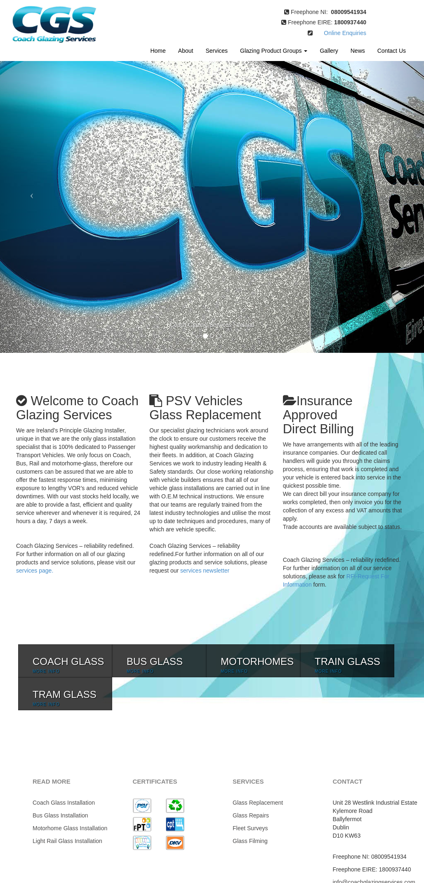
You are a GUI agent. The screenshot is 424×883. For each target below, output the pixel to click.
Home (157, 50)
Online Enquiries (339, 33)
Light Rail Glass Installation (67, 841)
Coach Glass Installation (64, 802)
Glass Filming (250, 841)
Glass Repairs (251, 815)
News (358, 50)
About (185, 50)
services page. (34, 570)
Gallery (329, 50)
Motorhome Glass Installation (70, 828)
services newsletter (204, 570)
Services (216, 50)
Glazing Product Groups (273, 50)
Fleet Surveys (250, 828)
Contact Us (391, 50)
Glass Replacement (258, 802)
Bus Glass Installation (60, 815)
